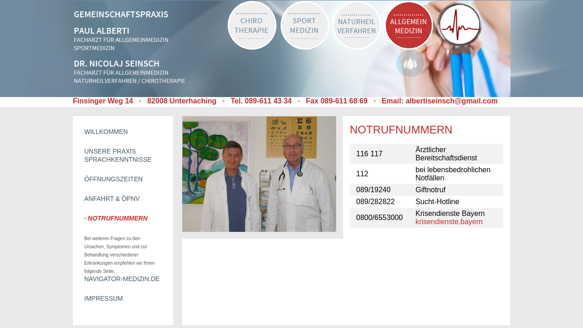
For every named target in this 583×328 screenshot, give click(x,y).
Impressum (103, 298)
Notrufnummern (118, 218)
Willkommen (106, 131)
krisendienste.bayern (449, 222)
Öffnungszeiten (113, 179)
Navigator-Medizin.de (122, 278)
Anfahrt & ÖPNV (112, 198)
